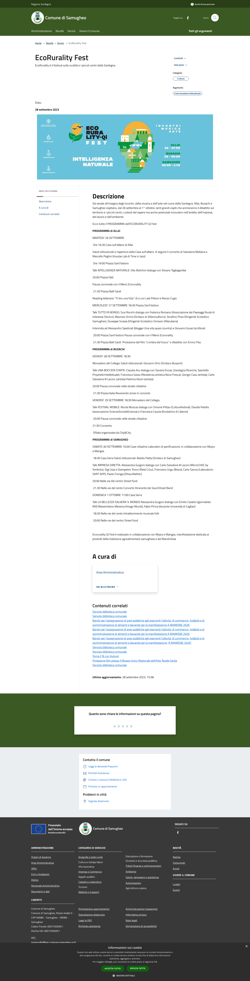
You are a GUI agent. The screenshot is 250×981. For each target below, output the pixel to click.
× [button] (246, 946)
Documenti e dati (40, 891)
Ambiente (131, 871)
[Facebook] (186, 17)
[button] (125, 975)
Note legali (131, 920)
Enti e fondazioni (40, 874)
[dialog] (125, 962)
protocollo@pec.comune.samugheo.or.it (53, 942)
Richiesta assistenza (89, 926)
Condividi (180, 58)
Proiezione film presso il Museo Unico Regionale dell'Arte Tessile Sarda (134, 660)
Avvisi (60, 43)
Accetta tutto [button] (113, 968)
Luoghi (176, 884)
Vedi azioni (181, 65)
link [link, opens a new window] (155, 961)
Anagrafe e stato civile (90, 857)
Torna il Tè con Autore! (105, 656)
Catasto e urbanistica (89, 882)
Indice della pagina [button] (48, 191)
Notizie (176, 857)
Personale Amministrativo (45, 886)
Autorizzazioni (133, 883)
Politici (35, 880)
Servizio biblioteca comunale (109, 611)
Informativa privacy (136, 915)
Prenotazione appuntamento (93, 909)
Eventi (176, 890)
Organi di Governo (41, 857)
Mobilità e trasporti (88, 892)
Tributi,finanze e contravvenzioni (143, 866)
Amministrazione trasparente (142, 909)
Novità (49, 43)
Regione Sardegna (41, 4)
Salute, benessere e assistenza (142, 877)
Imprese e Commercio (90, 872)
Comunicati (179, 863)
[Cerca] (215, 17)
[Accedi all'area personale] (203, 4)
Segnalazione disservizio (91, 915)
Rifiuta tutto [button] (137, 968)
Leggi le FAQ (85, 920)
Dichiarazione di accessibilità (141, 926)
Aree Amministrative (42, 863)
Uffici (34, 868)
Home (38, 43)
